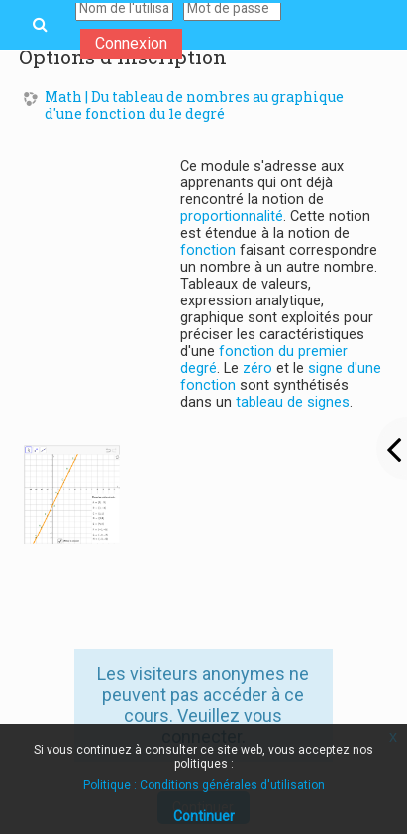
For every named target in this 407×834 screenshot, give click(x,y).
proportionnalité (231, 216)
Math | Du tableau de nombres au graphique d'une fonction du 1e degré (194, 106)
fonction (208, 250)
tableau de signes (293, 402)
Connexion (131, 43)
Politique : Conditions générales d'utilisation (204, 785)
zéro (257, 368)
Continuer (204, 816)
